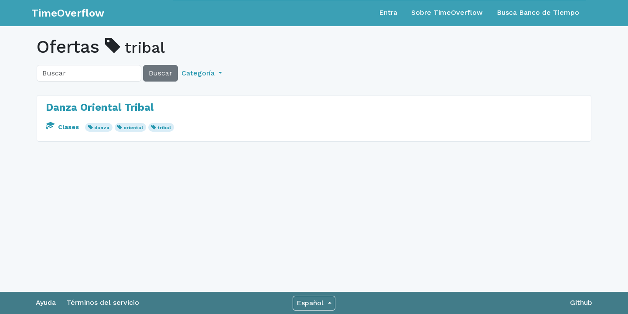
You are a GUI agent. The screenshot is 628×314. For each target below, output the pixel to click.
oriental (133, 127)
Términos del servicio (103, 302)
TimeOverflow (67, 13)
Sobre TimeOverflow (447, 12)
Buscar (160, 73)
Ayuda (46, 302)
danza (101, 127)
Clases (63, 126)
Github (581, 302)
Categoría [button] (199, 73)
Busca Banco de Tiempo (538, 12)
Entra (388, 12)
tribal (164, 127)
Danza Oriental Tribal (100, 107)
